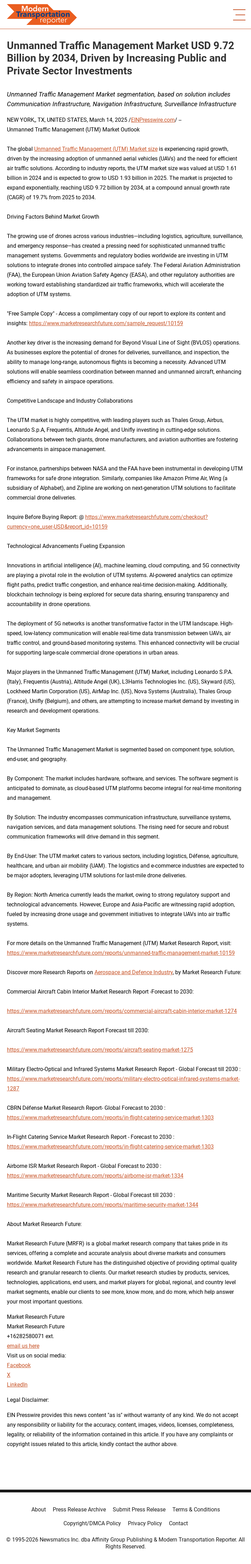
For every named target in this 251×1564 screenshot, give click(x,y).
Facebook (19, 1365)
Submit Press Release (139, 1509)
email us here (23, 1346)
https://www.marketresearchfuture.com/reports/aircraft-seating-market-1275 (100, 1049)
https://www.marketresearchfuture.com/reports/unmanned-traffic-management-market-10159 (121, 953)
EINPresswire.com (153, 120)
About (38, 1509)
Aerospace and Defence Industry (133, 972)
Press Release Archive (79, 1509)
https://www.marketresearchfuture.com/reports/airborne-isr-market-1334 (95, 1175)
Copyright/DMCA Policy (92, 1523)
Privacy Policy (145, 1523)
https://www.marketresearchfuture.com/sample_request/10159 (106, 323)
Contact (178, 1523)
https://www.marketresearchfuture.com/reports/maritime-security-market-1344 (102, 1204)
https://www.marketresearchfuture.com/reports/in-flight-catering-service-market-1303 (110, 1117)
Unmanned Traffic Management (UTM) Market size (96, 149)
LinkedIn (17, 1384)
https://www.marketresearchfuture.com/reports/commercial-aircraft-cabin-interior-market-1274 (122, 1011)
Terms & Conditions (196, 1509)
